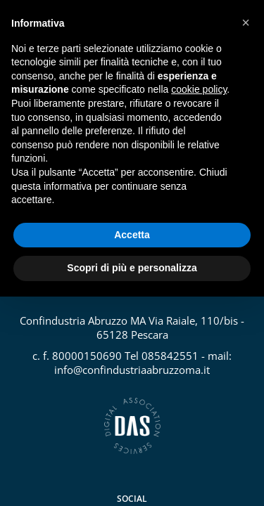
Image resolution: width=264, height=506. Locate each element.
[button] (245, 22)
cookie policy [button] (199, 89)
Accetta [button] (132, 234)
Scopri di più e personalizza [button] (131, 267)
